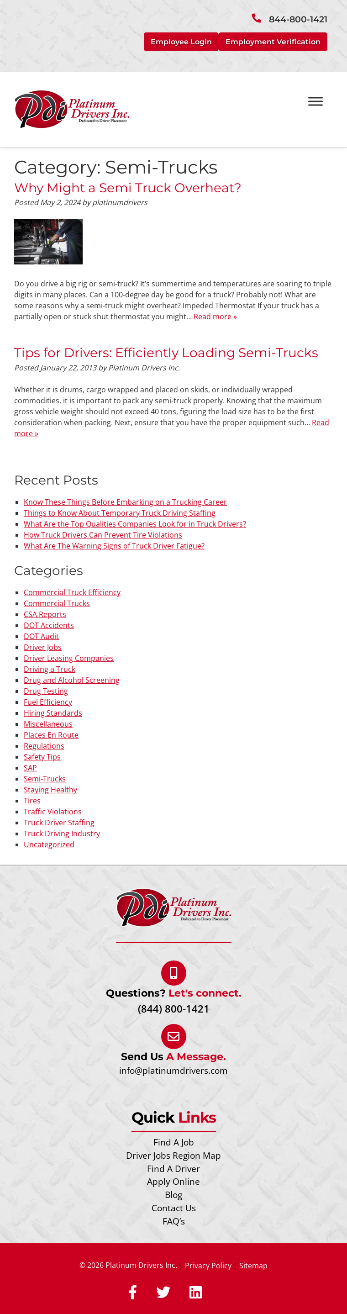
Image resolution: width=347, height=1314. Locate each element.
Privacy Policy (208, 1266)
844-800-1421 (298, 19)
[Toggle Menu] (315, 101)
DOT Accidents (49, 625)
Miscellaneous (48, 724)
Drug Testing (46, 691)
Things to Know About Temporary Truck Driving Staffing (120, 513)
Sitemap (253, 1266)
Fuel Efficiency (48, 702)
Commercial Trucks (57, 603)
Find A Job (173, 1142)
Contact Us (174, 1208)
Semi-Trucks (45, 779)
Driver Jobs (43, 647)
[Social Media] (132, 1293)
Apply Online (173, 1181)
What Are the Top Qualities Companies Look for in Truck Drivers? (135, 524)
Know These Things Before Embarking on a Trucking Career (125, 502)
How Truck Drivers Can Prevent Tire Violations (103, 535)
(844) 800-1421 (174, 1009)
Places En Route (51, 735)
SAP (30, 768)
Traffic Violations (53, 812)
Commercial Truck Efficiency (72, 592)
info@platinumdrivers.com (173, 1070)
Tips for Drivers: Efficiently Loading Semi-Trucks (166, 352)
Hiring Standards (53, 713)
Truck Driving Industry (62, 834)
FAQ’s (174, 1221)
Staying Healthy (50, 790)
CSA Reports (45, 614)
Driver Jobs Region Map (173, 1155)
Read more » (215, 316)
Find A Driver (173, 1168)
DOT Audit (41, 636)
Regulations (44, 746)
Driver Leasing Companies (69, 658)
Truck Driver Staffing (59, 823)
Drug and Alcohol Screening (72, 680)
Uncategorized (49, 844)
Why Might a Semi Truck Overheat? (128, 187)
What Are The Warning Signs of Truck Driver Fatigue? (114, 546)
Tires (32, 801)
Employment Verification (273, 41)
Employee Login (181, 41)
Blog (173, 1194)
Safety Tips (42, 757)
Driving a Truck (49, 669)
